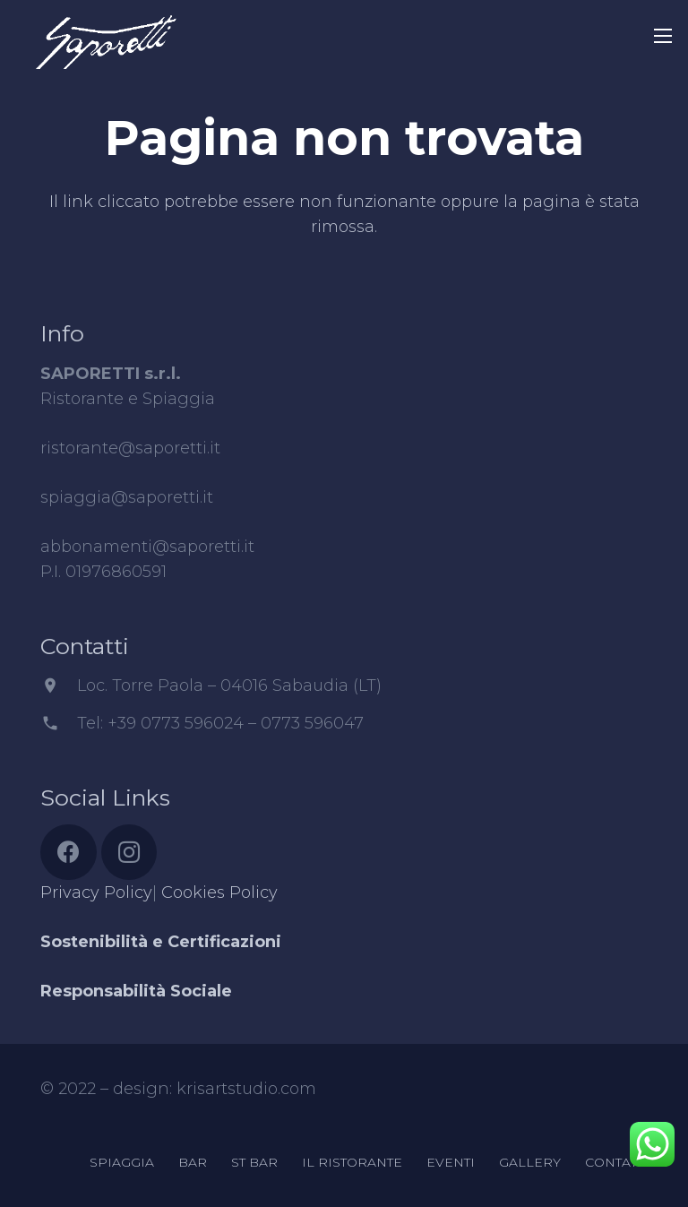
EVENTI (450, 1162)
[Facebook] (68, 852)
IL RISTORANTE (352, 1162)
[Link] (105, 31)
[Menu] (663, 35)
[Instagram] (129, 852)
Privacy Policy (96, 892)
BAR (192, 1162)
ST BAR (254, 1162)
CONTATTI (616, 1162)
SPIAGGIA (122, 1162)
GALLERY (530, 1162)
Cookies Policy (219, 892)
